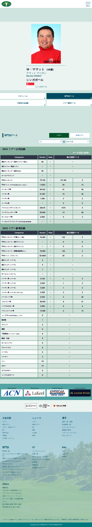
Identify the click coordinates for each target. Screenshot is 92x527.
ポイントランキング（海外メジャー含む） (15, 455)
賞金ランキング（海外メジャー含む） (15, 458)
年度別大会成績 (22, 103)
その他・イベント (8, 438)
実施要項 (35, 465)
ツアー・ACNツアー (9, 427)
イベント (65, 459)
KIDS (33, 435)
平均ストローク (7, 464)
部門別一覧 (6, 451)
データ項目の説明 (80, 153)
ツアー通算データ (69, 103)
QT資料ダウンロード (39, 468)
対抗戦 (64, 457)
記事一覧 (35, 454)
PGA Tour (5, 433)
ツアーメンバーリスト (69, 433)
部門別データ (69, 96)
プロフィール (23, 96)
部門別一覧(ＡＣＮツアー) (11, 467)
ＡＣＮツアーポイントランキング (13, 469)
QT (3, 430)
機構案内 (5, 488)
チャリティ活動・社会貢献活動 (12, 499)
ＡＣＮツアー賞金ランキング (12, 472)
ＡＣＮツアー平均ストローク (12, 475)
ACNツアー (80, 135)
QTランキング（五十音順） (41, 459)
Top (63, 451)
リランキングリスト (68, 427)
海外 (33, 430)
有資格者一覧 (66, 424)
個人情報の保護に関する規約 (12, 504)
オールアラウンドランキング (12, 461)
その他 (34, 433)
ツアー (59, 135)
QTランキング (66, 435)
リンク (4, 501)
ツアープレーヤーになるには (12, 493)
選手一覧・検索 (67, 422)
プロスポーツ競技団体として (12, 490)
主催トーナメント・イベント (12, 496)
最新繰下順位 (66, 430)
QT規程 (34, 462)
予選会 (4, 435)
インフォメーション (39, 451)
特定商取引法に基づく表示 (11, 507)
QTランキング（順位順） (40, 457)
